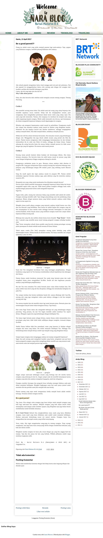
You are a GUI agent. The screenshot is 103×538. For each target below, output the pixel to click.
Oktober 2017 (83, 389)
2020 (79, 374)
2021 (79, 372)
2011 (79, 425)
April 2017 (82, 399)
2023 (79, 367)
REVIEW (51, 33)
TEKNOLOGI (67, 33)
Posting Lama (66, 508)
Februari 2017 (83, 414)
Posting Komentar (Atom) (47, 518)
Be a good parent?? (84, 405)
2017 (79, 382)
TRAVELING (84, 33)
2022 (79, 369)
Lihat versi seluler (43, 512)
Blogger (67, 534)
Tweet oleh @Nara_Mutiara (83, 353)
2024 (79, 365)
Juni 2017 (82, 396)
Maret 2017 (82, 412)
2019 (79, 377)
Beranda (45, 508)
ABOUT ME (22, 33)
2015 (79, 422)
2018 (79, 379)
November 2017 (83, 386)
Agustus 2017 (83, 391)
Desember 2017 (83, 384)
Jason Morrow (48, 534)
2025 (79, 362)
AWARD (37, 33)
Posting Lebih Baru (23, 508)
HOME (8, 33)
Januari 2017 (83, 417)
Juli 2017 (82, 394)
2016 (79, 420)
